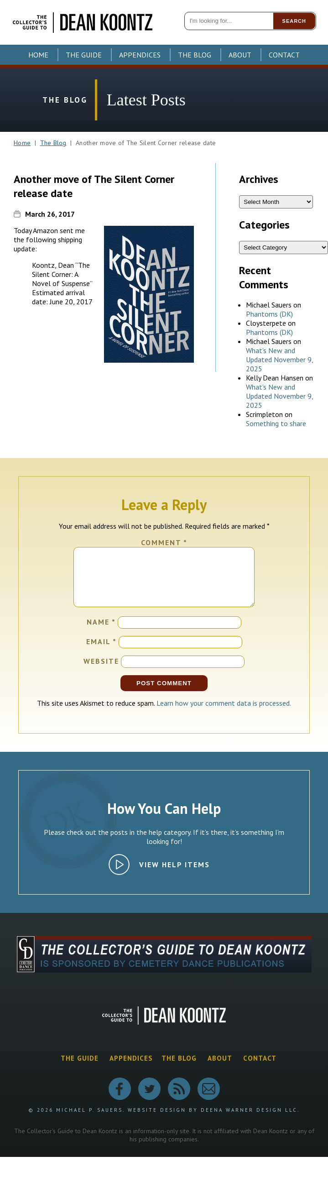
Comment (164, 542)
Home (38, 54)
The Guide (84, 54)
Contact (284, 54)
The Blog (194, 54)
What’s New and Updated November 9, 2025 (279, 359)
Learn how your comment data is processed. (223, 714)
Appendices (140, 54)
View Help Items (174, 875)
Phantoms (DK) (269, 313)
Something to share (276, 423)
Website (101, 672)
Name (101, 632)
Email (101, 652)
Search (294, 21)
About (240, 54)
